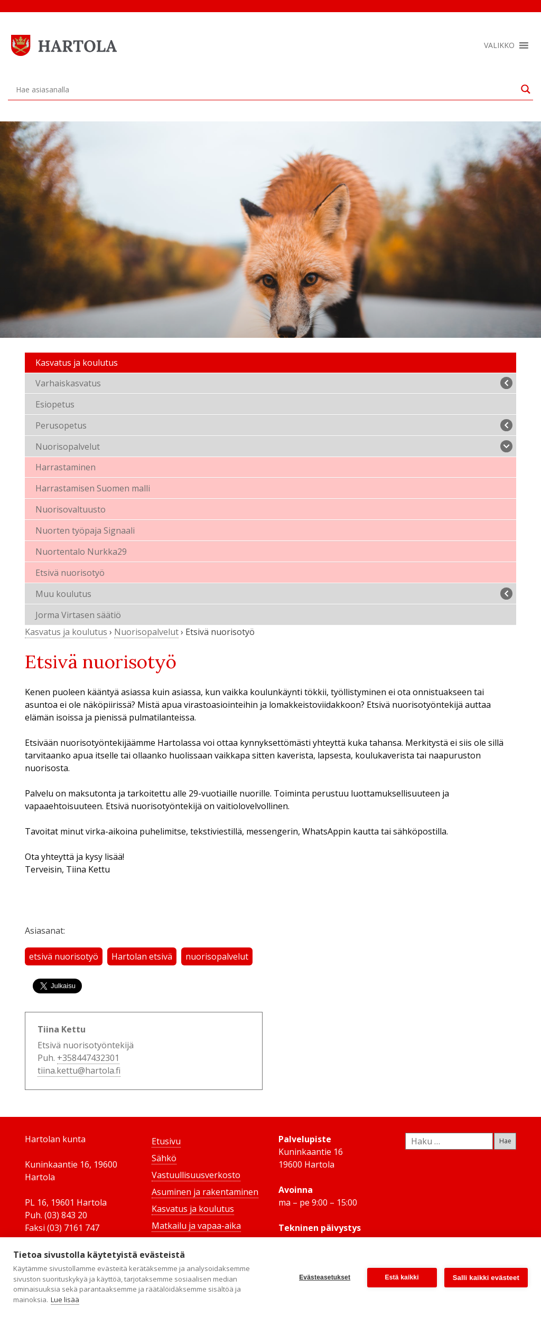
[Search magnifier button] (525, 89)
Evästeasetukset (324, 1277)
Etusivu (166, 1141)
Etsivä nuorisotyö (70, 573)
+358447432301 (88, 1058)
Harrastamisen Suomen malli (92, 488)
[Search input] (266, 89)
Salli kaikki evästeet (486, 1278)
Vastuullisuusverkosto (196, 1175)
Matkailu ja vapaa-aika (196, 1225)
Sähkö (164, 1158)
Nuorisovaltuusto (70, 509)
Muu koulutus (273, 593)
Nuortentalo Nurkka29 (81, 551)
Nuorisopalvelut (273, 446)
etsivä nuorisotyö (63, 956)
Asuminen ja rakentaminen (205, 1192)
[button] (499, 45)
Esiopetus (54, 404)
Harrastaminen (65, 467)
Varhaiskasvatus (273, 383)
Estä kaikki (402, 1277)
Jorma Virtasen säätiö (78, 615)
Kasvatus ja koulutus (76, 362)
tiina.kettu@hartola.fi (79, 1070)
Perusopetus (273, 425)
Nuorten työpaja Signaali (85, 530)
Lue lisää (65, 1299)
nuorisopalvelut (216, 956)
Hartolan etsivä (141, 956)
